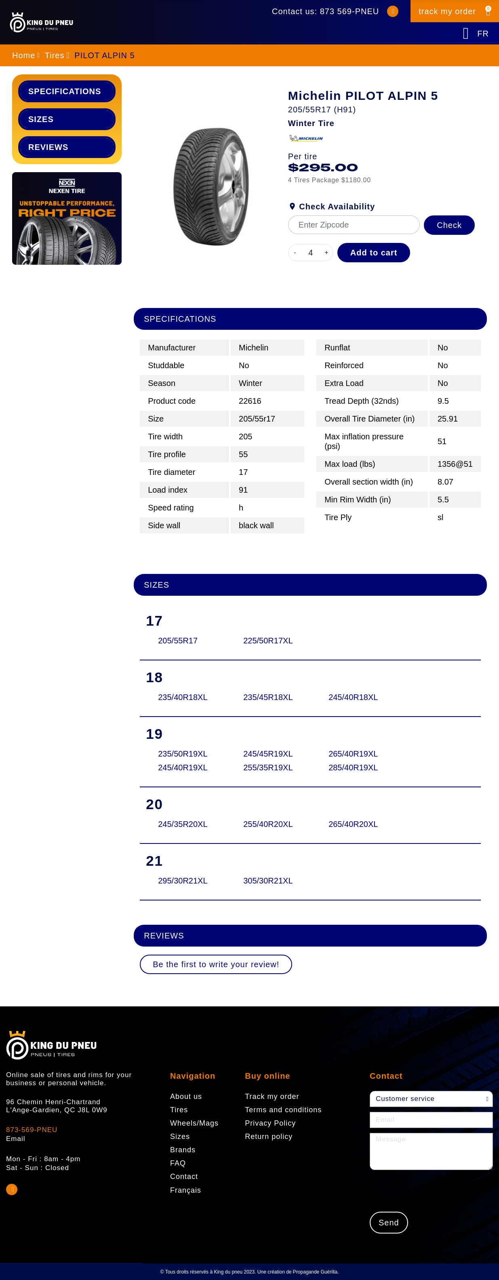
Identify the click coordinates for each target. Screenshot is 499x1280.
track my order (447, 11)
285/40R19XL (353, 767)
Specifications (64, 91)
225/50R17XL (268, 640)
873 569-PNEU (349, 11)
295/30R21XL (182, 880)
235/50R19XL (182, 753)
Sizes (41, 119)
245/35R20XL (182, 824)
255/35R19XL (268, 767)
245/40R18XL (353, 697)
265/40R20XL (353, 824)
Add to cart (374, 252)
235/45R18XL (268, 697)
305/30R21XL (268, 880)
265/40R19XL (353, 753)
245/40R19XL (182, 767)
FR (483, 33)
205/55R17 (178, 640)
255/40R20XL (268, 824)
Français (185, 1190)
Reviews (48, 147)
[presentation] (431, 1190)
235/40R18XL (182, 697)
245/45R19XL (268, 753)
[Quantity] (311, 253)
